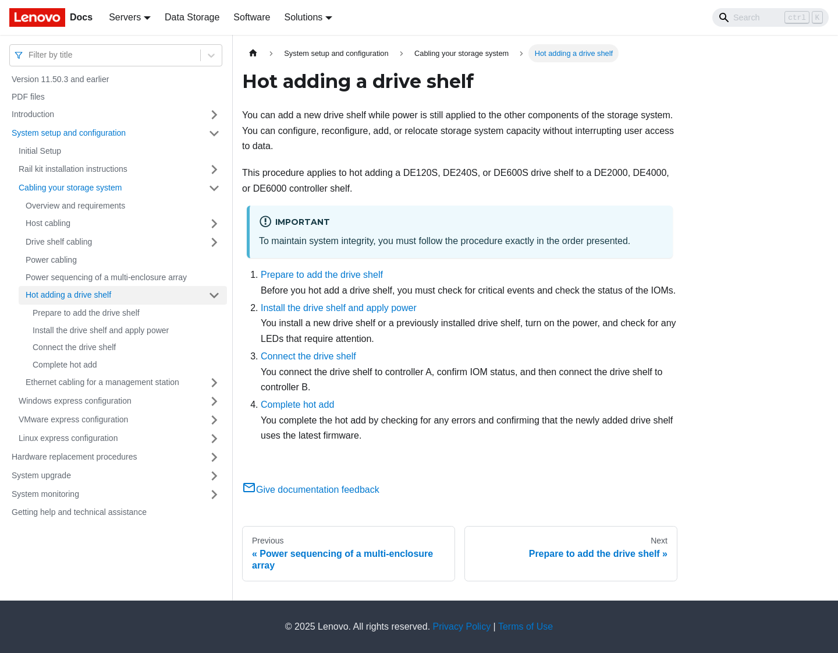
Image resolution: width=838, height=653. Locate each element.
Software (251, 17)
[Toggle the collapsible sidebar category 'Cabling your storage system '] (214, 188)
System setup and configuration (69, 132)
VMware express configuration (73, 419)
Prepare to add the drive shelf (86, 312)
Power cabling (51, 259)
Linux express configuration (68, 438)
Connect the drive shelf (74, 347)
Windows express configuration (75, 400)
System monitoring (45, 494)
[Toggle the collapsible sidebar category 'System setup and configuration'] (214, 133)
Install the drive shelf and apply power (101, 330)
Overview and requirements (75, 205)
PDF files (28, 96)
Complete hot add (65, 364)
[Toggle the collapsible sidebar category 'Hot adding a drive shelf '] (214, 295)
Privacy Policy (462, 626)
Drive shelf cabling (59, 241)
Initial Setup (40, 151)
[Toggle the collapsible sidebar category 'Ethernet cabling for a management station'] (214, 382)
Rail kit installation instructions (73, 169)
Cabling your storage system (70, 187)
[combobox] (30, 55)
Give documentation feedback (310, 490)
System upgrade (41, 475)
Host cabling (48, 223)
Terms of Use (525, 626)
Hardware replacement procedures (74, 456)
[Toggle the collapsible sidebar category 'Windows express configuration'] (214, 401)
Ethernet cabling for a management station (102, 382)
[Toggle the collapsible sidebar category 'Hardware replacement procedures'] (214, 457)
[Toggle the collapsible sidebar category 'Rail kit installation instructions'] (214, 169)
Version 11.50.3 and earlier (60, 79)
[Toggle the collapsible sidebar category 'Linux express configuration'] (214, 438)
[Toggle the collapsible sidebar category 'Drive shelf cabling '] (214, 242)
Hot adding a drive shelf (68, 294)
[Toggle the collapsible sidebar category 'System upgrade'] (214, 476)
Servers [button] (125, 17)
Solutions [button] (303, 17)
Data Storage (192, 17)
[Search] (770, 17)
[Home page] (253, 53)
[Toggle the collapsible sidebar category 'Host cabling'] (214, 223)
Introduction (33, 114)
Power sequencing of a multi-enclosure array (106, 277)
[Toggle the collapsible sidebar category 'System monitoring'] (214, 494)
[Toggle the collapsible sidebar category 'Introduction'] (214, 114)
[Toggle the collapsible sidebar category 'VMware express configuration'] (214, 420)
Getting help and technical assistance (79, 512)
